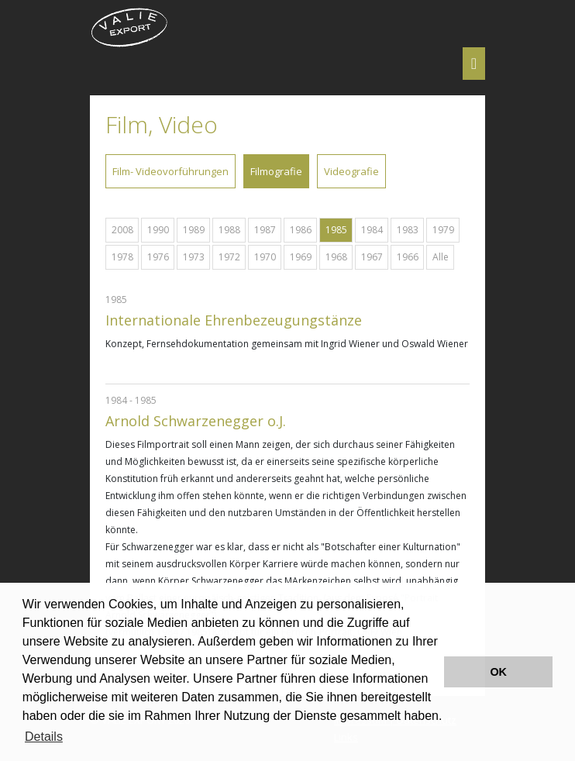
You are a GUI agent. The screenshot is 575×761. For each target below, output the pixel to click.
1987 (265, 229)
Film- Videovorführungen (170, 171)
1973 (194, 256)
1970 (265, 256)
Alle (440, 256)
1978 (122, 256)
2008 (122, 229)
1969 (301, 256)
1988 (229, 229)
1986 (301, 229)
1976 (158, 256)
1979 (443, 229)
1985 (336, 229)
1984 (372, 229)
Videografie (351, 171)
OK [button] (498, 672)
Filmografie (276, 171)
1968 (336, 256)
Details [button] (44, 736)
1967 (372, 256)
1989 (194, 229)
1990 (158, 229)
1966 (407, 256)
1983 (407, 229)
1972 (229, 256)
